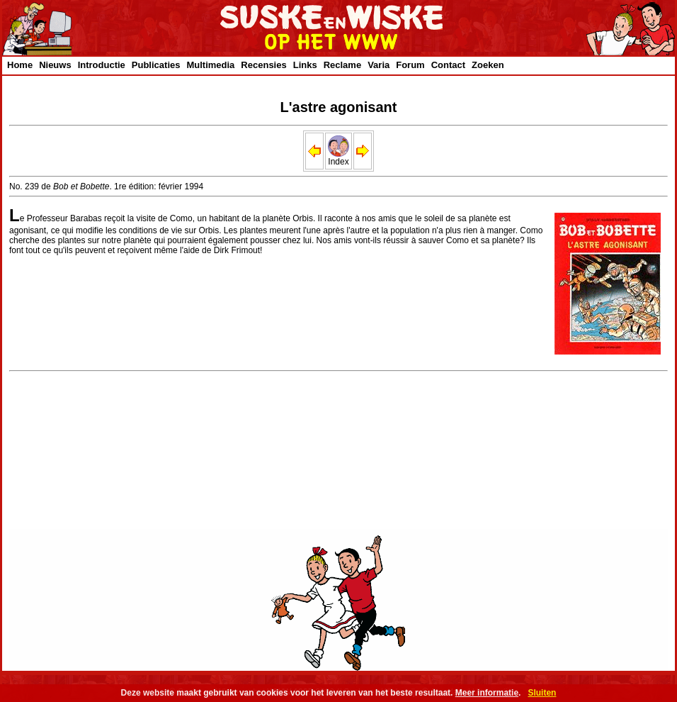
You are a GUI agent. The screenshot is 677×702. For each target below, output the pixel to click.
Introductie (101, 65)
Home (20, 65)
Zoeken (488, 65)
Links (305, 65)
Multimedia (210, 65)
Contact (448, 65)
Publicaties (156, 65)
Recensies (263, 65)
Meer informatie (486, 693)
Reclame (342, 65)
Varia (378, 65)
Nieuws (55, 65)
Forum (410, 65)
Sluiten (542, 693)
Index (338, 158)
